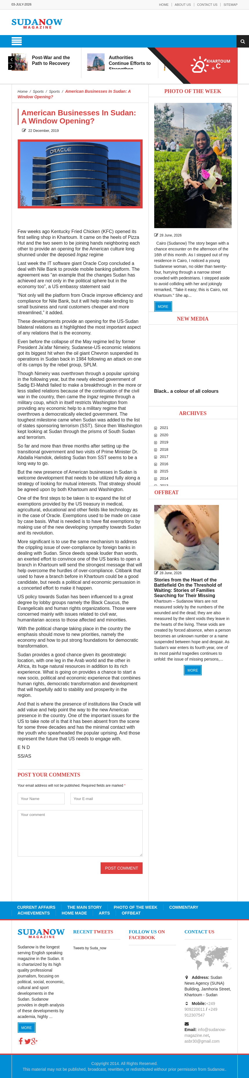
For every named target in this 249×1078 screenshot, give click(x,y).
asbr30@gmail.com (202, 1041)
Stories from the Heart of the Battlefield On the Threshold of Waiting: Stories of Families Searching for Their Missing (188, 587)
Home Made (74, 913)
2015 (164, 471)
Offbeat (167, 492)
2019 (164, 442)
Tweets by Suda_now (89, 948)
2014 (164, 478)
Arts (104, 913)
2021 (164, 428)
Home (164, 4)
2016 (164, 464)
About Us (183, 4)
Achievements (34, 913)
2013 (164, 485)
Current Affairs (36, 907)
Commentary (183, 907)
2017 (164, 457)
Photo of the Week (135, 907)
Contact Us (207, 4)
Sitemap (230, 4)
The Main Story (84, 907)
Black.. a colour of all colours (186, 391)
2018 (164, 449)
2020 (164, 435)
